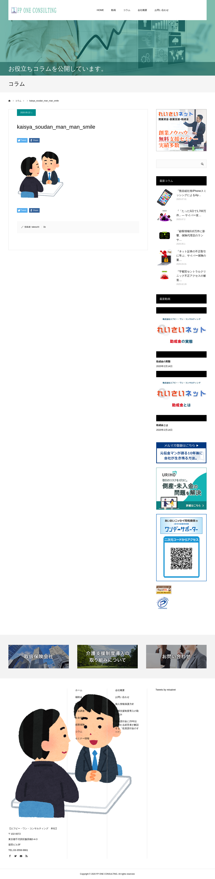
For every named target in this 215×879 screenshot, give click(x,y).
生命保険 (80, 717)
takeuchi (35, 227)
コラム (78, 731)
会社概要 (120, 690)
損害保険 (80, 724)
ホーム (78, 690)
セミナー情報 (82, 738)
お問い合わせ (122, 697)
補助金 (78, 697)
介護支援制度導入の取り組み (127, 713)
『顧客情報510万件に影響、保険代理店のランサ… (190, 235)
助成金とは (162, 425)
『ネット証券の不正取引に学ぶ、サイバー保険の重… (191, 255)
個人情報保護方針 (124, 704)
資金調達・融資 (83, 711)
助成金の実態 (163, 361)
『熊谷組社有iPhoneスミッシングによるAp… (191, 193)
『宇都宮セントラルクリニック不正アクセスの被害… (191, 276)
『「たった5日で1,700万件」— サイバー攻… (191, 213)
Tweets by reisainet (166, 689)
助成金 (78, 704)
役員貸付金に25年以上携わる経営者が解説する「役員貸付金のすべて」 (127, 726)
